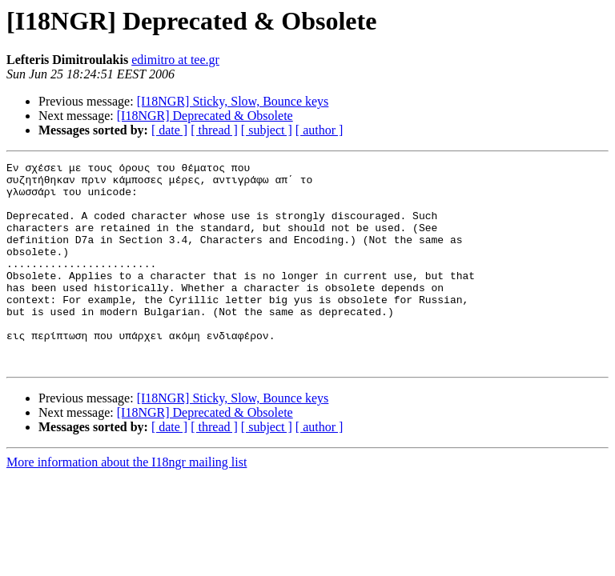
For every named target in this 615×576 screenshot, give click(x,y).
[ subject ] (266, 130)
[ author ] (319, 130)
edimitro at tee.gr (175, 59)
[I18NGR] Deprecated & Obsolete (205, 115)
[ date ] (169, 130)
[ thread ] (214, 130)
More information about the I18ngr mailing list (126, 503)
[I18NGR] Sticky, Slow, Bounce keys (233, 101)
